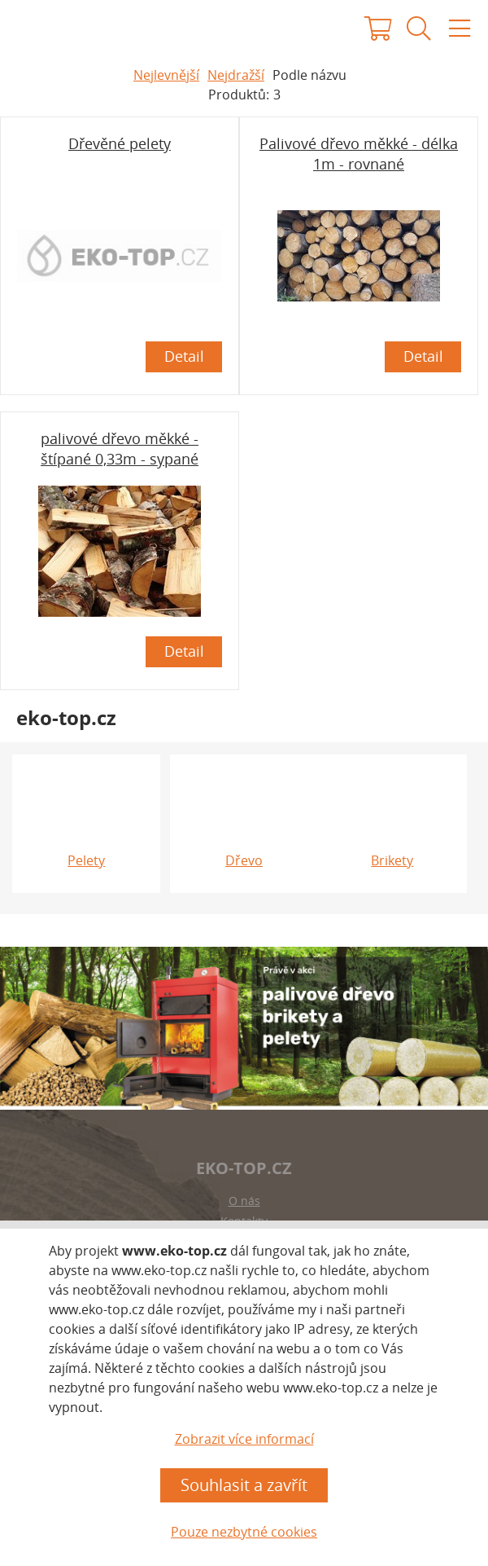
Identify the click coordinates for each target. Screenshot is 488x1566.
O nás (244, 1200)
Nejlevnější (166, 75)
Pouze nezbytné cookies (244, 1532)
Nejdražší (235, 75)
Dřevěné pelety (119, 143)
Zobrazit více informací (244, 1439)
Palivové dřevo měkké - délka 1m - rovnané (358, 154)
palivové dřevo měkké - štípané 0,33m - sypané (119, 448)
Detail (184, 356)
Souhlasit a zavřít (244, 1485)
